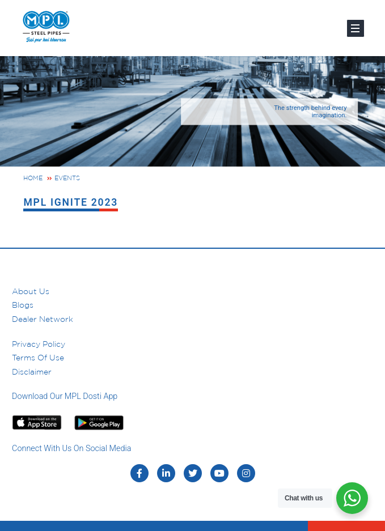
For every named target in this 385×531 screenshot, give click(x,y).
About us (30, 291)
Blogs (22, 305)
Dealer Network (42, 319)
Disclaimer (32, 372)
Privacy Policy (38, 344)
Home (33, 178)
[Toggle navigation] (355, 28)
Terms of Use (38, 358)
